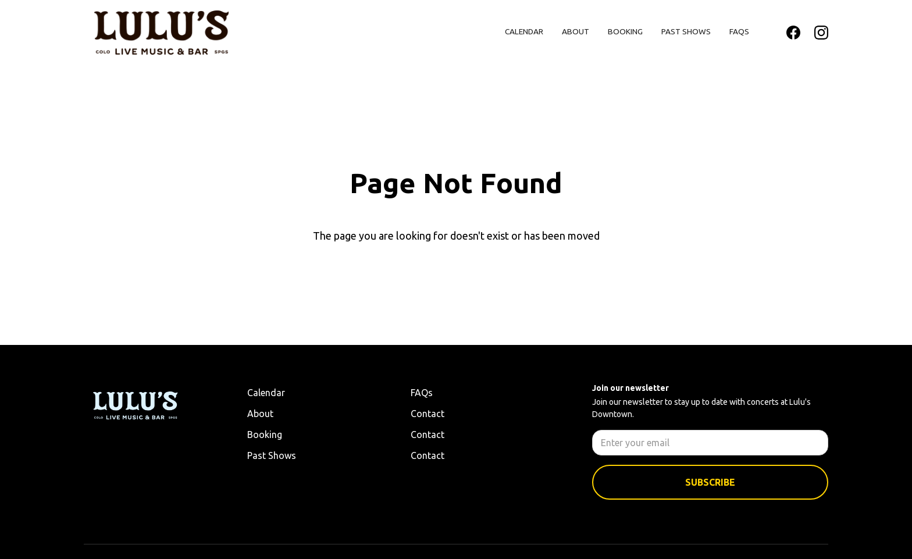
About (575, 31)
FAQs (739, 31)
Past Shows (686, 31)
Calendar (524, 31)
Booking (625, 31)
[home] (161, 32)
